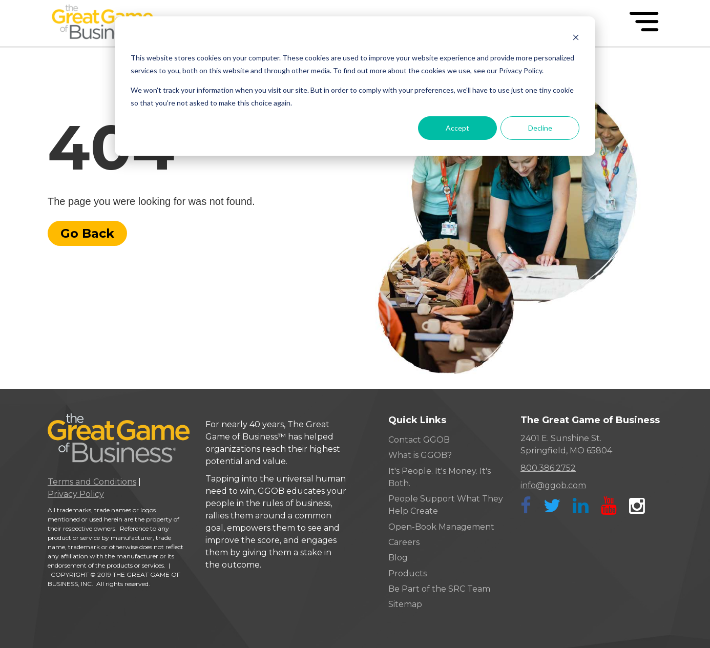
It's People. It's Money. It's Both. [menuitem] (439, 477)
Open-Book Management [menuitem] (441, 527)
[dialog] (355, 86)
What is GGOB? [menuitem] (420, 455)
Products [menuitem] (407, 573)
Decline (540, 127)
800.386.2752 (548, 468)
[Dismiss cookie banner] (575, 38)
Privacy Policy (76, 494)
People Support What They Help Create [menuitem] (445, 505)
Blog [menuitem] (398, 557)
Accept (457, 127)
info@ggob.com (553, 485)
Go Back (87, 233)
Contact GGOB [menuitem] (419, 440)
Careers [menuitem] (404, 542)
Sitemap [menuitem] (405, 604)
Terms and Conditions (92, 482)
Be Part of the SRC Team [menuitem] (439, 589)
